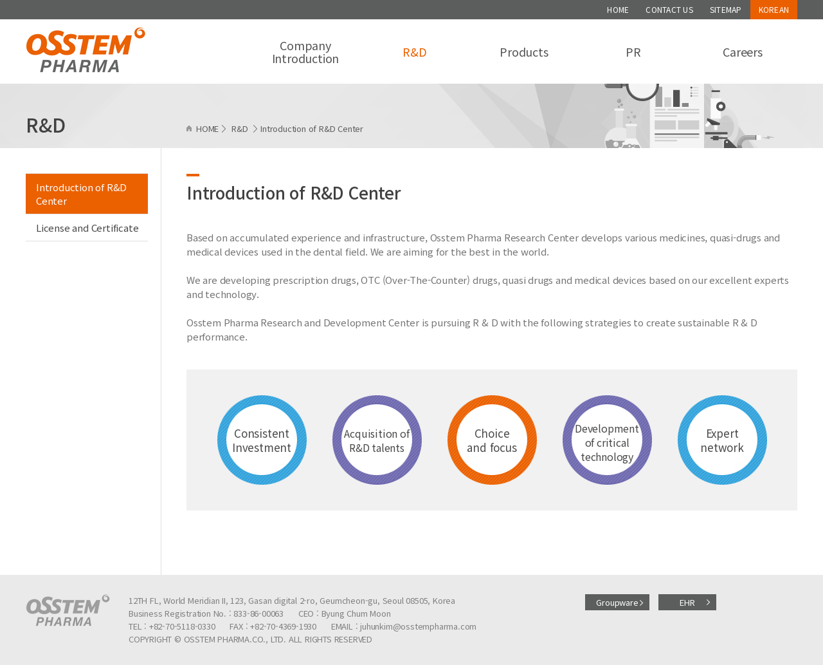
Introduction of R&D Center (81, 193)
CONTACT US (669, 9)
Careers (743, 51)
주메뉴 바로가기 (0, 0)
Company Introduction (305, 51)
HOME (618, 9)
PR (633, 51)
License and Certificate (87, 227)
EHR (687, 602)
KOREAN (774, 9)
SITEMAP (726, 9)
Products (524, 51)
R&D (414, 51)
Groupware (617, 602)
